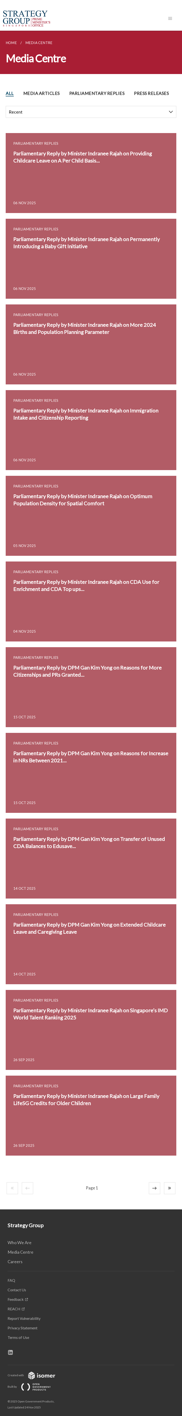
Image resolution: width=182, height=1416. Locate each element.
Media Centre (20, 1252)
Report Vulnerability (24, 1318)
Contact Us (17, 1289)
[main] (91, 620)
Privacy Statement (22, 1328)
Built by (33, 1386)
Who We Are (20, 1242)
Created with (35, 1375)
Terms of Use (18, 1337)
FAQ (11, 1280)
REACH (14, 1309)
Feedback (16, 1299)
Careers (15, 1261)
